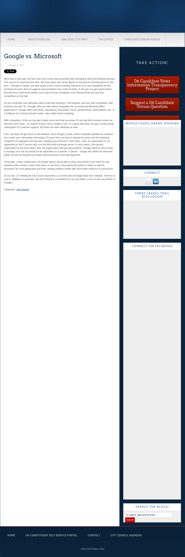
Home (11, 39)
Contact (94, 535)
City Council (23, 189)
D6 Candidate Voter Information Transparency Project (152, 85)
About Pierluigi (39, 39)
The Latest (105, 39)
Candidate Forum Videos (142, 39)
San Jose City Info (74, 39)
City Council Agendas (126, 535)
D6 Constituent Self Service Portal (51, 535)
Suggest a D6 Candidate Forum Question (152, 104)
